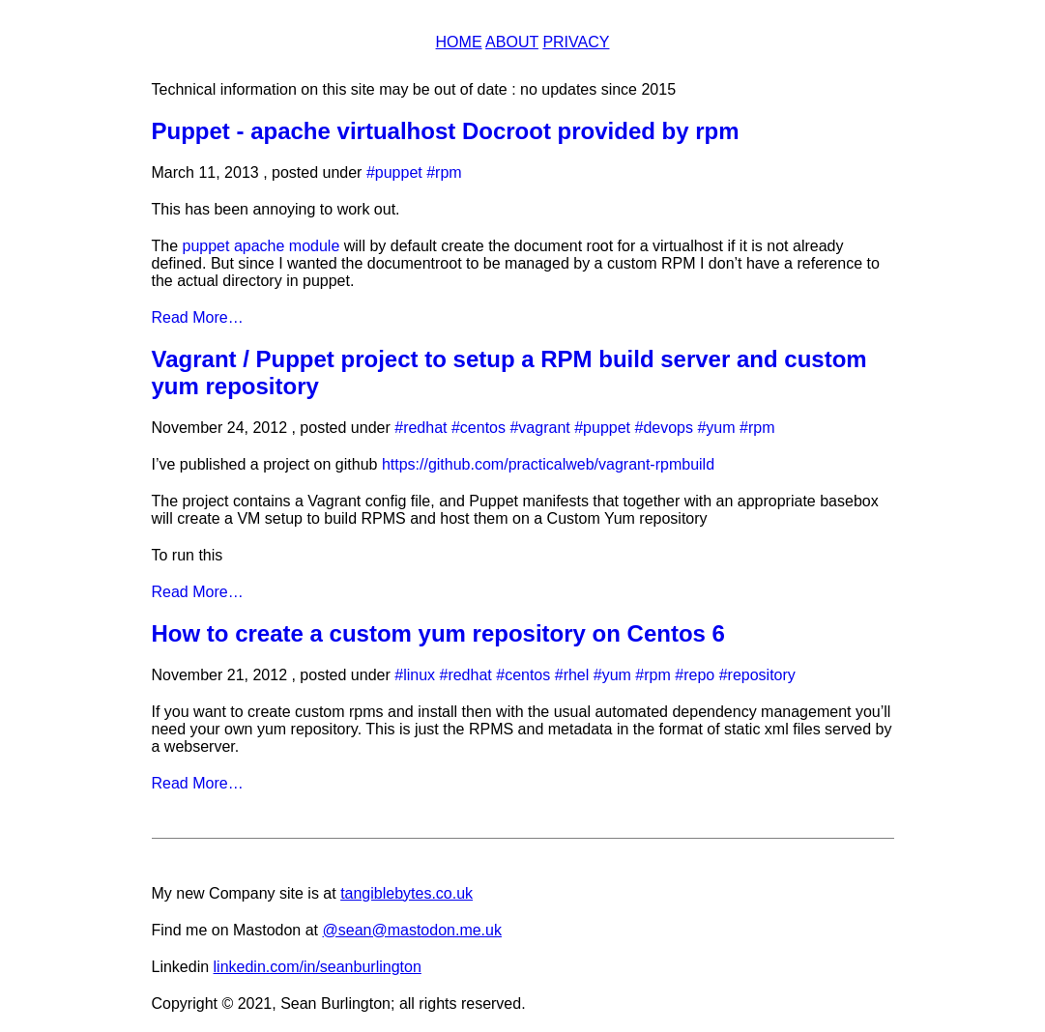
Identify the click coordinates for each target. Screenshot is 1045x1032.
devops (668, 427)
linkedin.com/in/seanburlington (317, 967)
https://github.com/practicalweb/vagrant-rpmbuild (548, 464)
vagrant (543, 427)
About (511, 42)
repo (698, 675)
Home (459, 42)
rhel (577, 675)
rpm (448, 172)
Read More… (198, 317)
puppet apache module (261, 246)
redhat (425, 427)
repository (762, 675)
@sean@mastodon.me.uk (411, 930)
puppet (398, 172)
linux (419, 675)
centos (483, 427)
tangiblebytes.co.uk (406, 893)
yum (720, 427)
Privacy (575, 42)
